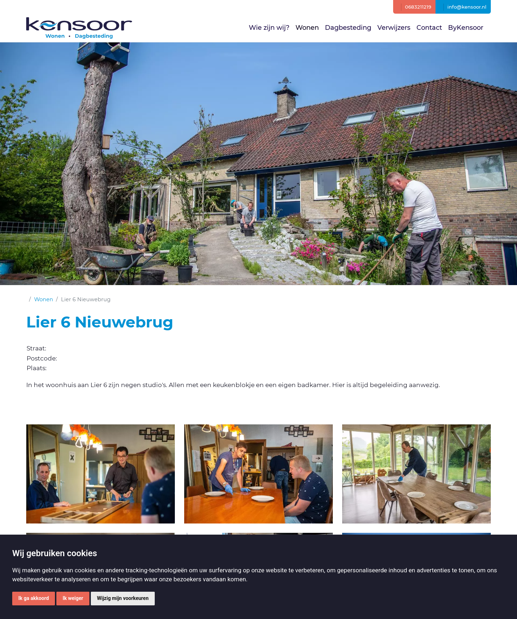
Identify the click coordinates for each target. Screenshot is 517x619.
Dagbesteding (348, 28)
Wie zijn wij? (269, 28)
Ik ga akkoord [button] (33, 598)
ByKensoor (465, 28)
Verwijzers (393, 28)
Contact (429, 28)
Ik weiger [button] (72, 598)
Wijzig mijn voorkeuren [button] (123, 598)
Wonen (307, 28)
